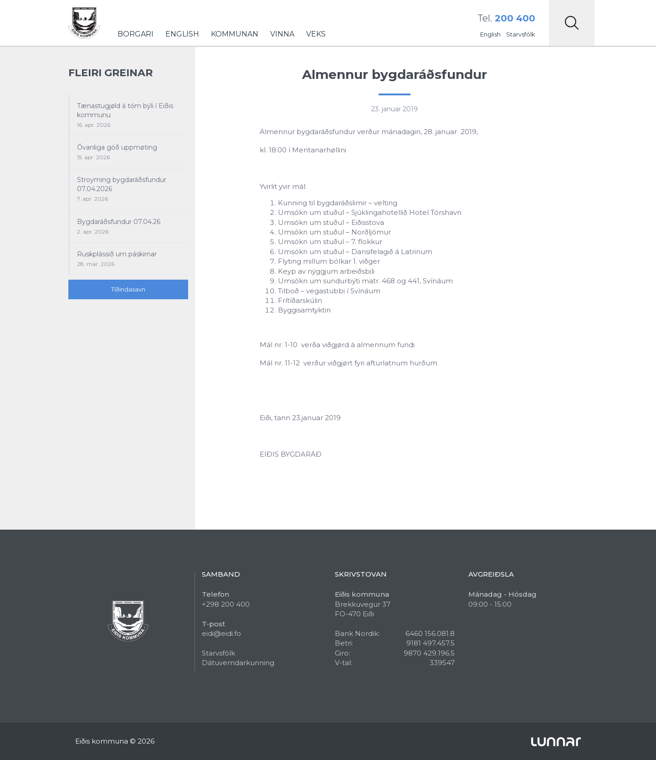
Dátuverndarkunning (238, 662)
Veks (316, 34)
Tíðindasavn (128, 289)
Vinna (282, 34)
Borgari (136, 34)
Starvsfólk (520, 34)
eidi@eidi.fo (221, 633)
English (182, 34)
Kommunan (234, 34)
